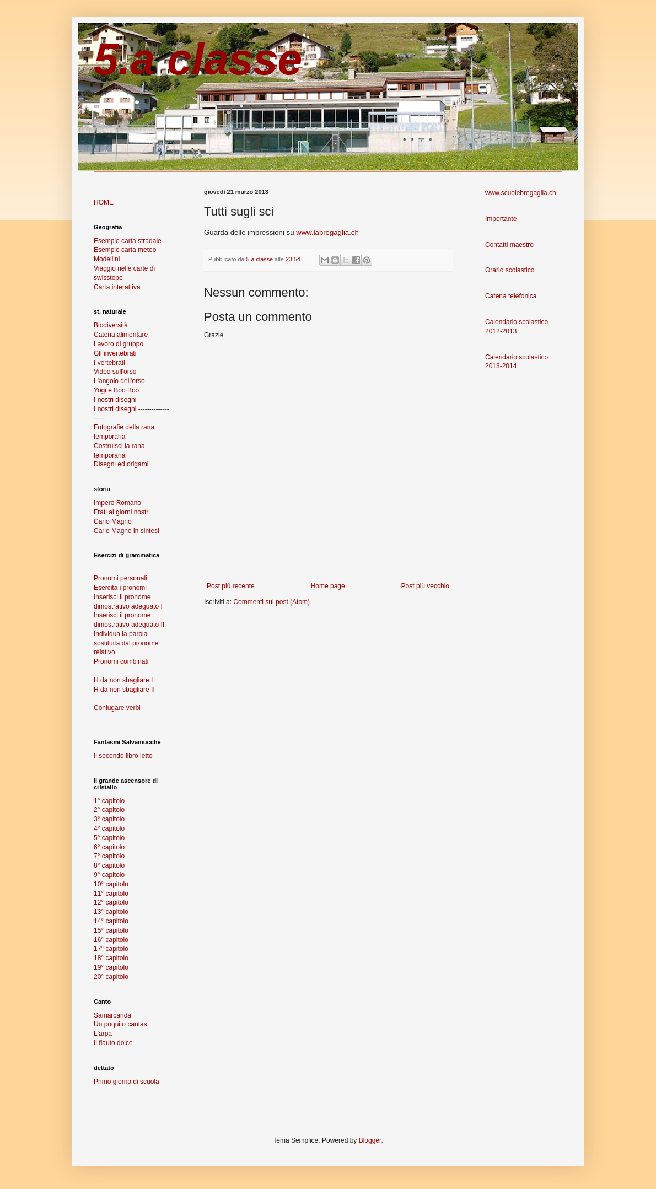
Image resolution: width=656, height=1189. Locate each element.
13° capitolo (111, 912)
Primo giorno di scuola (126, 1081)
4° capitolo (109, 828)
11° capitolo (111, 893)
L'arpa (103, 1033)
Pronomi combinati (121, 661)
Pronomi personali (120, 578)
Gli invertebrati (115, 353)
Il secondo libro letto (123, 756)
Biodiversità (111, 325)
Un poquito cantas (120, 1024)
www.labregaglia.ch (327, 232)
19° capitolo (111, 967)
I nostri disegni (115, 399)
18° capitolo (111, 958)
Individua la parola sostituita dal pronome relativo (126, 643)
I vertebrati (109, 363)
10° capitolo (111, 884)
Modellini (107, 259)
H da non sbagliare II (124, 689)
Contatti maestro (509, 245)
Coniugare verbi (117, 708)
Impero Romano (117, 503)
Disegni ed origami (121, 464)
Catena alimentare (121, 334)
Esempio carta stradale (128, 241)
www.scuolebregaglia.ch (520, 193)
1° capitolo (109, 801)
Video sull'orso (115, 371)
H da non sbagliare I (123, 680)
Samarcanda (112, 1015)
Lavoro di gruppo (118, 344)
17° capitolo (111, 949)
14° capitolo (111, 921)
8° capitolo (109, 865)
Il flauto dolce (113, 1043)
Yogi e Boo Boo (116, 390)
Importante (501, 219)
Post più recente (231, 586)
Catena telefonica (510, 296)
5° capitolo (109, 838)
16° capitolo (111, 940)
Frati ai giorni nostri (122, 512)
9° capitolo (109, 875)
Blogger (370, 1140)
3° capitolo (109, 819)
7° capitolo (109, 856)
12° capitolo (111, 902)
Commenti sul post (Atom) (271, 602)
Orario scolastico (509, 270)
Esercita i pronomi (120, 587)
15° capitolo (111, 930)
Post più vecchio (425, 586)
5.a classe (198, 59)
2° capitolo (109, 810)
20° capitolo (111, 977)
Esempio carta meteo (125, 250)
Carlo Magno (113, 521)
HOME (104, 202)
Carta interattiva (117, 287)
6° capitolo (109, 847)
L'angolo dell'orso (119, 381)
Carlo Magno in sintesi (126, 531)
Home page (328, 586)
